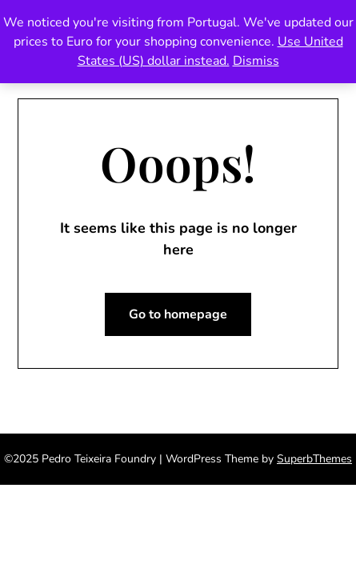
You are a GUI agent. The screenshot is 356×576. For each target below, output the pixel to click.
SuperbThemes (314, 458)
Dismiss (256, 61)
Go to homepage (178, 314)
